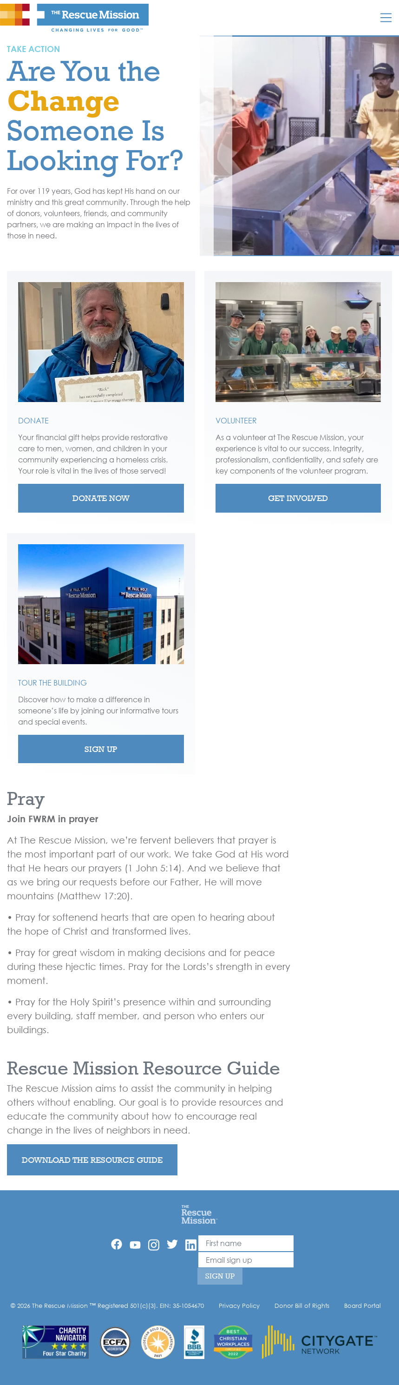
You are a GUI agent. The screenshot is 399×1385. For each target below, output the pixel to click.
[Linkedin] (191, 1245)
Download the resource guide (92, 1160)
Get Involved (298, 498)
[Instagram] (153, 1245)
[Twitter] (172, 1244)
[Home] (199, 1214)
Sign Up (101, 749)
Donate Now (101, 498)
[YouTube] (135, 1244)
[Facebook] (116, 1244)
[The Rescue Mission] (74, 17)
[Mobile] (386, 18)
